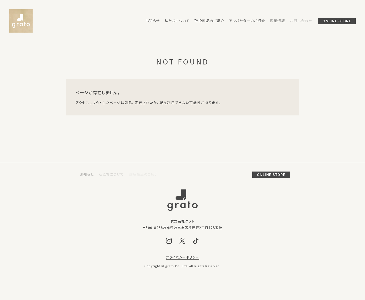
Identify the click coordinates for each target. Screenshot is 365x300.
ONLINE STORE (337, 21)
